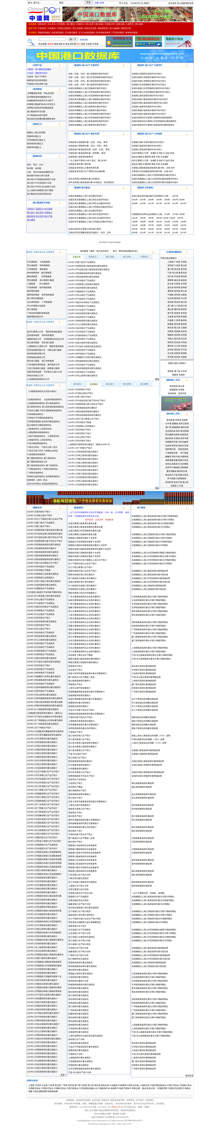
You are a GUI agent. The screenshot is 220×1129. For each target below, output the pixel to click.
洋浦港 (170, 320)
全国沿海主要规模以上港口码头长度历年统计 (88, 199)
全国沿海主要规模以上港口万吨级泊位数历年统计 (90, 207)
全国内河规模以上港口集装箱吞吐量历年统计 (88, 121)
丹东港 (177, 276)
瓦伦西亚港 (170, 431)
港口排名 (127, 257)
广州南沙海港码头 (35, 473)
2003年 (143, 199)
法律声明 (130, 1100)
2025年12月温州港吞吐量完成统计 (42, 918)
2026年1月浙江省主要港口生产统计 (83, 419)
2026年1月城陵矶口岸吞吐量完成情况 (84, 357)
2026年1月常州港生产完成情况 (81, 280)
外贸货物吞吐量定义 (36, 140)
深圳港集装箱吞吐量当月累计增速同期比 (150, 622)
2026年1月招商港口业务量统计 (81, 426)
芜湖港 (177, 331)
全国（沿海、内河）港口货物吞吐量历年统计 (88, 74)
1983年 (151, 218)
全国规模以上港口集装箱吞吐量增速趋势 (150, 571)
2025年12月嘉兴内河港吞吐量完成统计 (44, 1038)
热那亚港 (184, 434)
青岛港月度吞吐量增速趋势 (144, 666)
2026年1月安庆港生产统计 (79, 440)
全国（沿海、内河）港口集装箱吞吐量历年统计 (89, 81)
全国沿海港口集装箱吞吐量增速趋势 (148, 761)
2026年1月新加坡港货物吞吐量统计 (83, 411)
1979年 (175, 214)
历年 (109, 232)
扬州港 (184, 324)
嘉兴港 (170, 287)
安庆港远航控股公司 (36, 350)
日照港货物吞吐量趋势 (142, 842)
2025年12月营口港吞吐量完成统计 (83, 481)
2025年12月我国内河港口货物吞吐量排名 (45, 940)
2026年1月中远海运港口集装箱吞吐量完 (45, 534)
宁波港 (51, 1085)
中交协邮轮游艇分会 (88, 1088)
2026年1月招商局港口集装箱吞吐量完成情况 (87, 266)
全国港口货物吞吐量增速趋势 (145, 754)
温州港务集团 (45, 287)
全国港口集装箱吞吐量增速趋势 (146, 750)
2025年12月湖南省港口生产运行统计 (43, 823)
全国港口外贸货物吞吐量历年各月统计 (149, 84)
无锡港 (184, 357)
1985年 (166, 218)
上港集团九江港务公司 (37, 346)
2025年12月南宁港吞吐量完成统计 (42, 1002)
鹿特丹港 (185, 427)
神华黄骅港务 (33, 273)
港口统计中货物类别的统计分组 (41, 179)
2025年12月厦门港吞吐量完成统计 (42, 958)
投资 (83, 44)
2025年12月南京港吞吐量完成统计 (42, 1009)
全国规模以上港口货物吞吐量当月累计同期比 (152, 538)
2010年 (143, 203)
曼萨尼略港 (171, 471)
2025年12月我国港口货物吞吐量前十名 (44, 976)
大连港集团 (45, 262)
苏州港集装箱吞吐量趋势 (143, 805)
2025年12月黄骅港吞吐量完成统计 (42, 1049)
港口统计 (78, 384)
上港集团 (31, 284)
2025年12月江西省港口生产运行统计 (43, 812)
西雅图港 (174, 389)
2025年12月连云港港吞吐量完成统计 (43, 1024)
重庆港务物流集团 (54, 332)
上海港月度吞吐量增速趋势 (144, 681)
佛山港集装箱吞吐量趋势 (143, 783)
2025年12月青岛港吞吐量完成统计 (42, 980)
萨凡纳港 (171, 478)
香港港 (170, 371)
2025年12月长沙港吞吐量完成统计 (83, 470)
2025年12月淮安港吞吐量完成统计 (42, 1053)
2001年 (175, 196)
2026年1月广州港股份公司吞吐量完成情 (45, 720)
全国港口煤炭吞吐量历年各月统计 (147, 146)
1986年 (172, 218)
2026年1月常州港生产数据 (79, 422)
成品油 (135, 157)
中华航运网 (135, 1088)
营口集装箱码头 (53, 403)
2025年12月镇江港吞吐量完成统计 (83, 463)
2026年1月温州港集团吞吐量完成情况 (84, 368)
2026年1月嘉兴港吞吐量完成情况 (82, 343)
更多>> (64, 1075)
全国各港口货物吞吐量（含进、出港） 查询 (87, 142)
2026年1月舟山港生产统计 (79, 437)
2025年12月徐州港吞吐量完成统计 (42, 892)
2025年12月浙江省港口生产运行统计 (43, 797)
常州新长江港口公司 (53, 372)
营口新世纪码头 (34, 407)
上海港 (170, 262)
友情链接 (70, 1100)
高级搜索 (84, 39)
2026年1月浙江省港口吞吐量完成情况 (43, 581)
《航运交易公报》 (148, 1088)
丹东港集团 (32, 262)
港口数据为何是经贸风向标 (39, 194)
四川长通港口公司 (35, 332)
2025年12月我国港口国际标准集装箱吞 (44, 962)
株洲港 (184, 353)
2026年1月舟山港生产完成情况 (81, 295)
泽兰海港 (184, 453)
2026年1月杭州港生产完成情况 (81, 317)
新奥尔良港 (183, 460)
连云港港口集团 (47, 280)
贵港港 (177, 313)
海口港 (184, 302)
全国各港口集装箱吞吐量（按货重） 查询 (86, 153)
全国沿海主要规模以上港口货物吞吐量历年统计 (89, 99)
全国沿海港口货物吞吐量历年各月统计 (149, 77)
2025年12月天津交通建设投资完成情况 (44, 735)
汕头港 (170, 298)
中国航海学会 (104, 1088)
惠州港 (177, 298)
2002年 (135, 199)
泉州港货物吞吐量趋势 (142, 864)
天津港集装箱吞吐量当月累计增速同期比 (150, 604)
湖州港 (177, 349)
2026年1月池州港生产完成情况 (81, 350)
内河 (173, 168)
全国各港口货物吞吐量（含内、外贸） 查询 (87, 146)
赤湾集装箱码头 (53, 476)
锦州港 (184, 276)
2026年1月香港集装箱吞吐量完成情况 (84, 273)
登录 (102, 3)
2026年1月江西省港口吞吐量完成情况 (43, 596)
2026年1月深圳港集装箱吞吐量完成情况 (45, 698)
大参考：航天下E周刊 (36, 76)
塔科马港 (176, 456)
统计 (79, 44)
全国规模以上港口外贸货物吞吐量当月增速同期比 (154, 560)
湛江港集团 (32, 309)
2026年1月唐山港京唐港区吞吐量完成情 (45, 702)
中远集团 (113, 1085)
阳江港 (184, 306)
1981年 (135, 218)
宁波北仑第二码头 (49, 447)
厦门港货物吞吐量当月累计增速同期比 (149, 640)
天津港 (95, 44)
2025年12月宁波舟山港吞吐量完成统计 (44, 995)
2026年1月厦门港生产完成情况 (81, 262)
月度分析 (76, 257)
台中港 (184, 371)
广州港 (177, 262)
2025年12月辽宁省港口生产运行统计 (43, 771)
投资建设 (94, 384)
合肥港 (170, 331)
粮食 (153, 157)
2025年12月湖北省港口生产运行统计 (43, 819)
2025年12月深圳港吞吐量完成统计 (42, 943)
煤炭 (56, 44)
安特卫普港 (184, 423)
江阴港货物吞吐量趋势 (142, 853)
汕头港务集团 (33, 302)
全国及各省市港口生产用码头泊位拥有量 (86, 171)
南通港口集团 (53, 368)
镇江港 (177, 327)
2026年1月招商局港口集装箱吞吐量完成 (45, 530)
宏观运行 (93, 257)
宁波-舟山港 (173, 273)
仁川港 (180, 486)
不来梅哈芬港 (171, 453)
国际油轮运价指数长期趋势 (144, 724)
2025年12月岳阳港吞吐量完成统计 (83, 477)
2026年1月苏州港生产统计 (79, 429)
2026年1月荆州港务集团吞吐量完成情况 (45, 705)
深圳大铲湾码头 (34, 484)
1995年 (135, 225)
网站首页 (190, 3)
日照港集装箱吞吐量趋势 (143, 838)
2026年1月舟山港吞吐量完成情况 (82, 375)
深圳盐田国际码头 (50, 484)
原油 (67, 44)
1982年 (143, 218)
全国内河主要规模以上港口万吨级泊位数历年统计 (90, 222)
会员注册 (96, 1100)
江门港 (177, 306)
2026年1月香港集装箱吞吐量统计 (82, 408)
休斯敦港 (184, 456)
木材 (158, 157)
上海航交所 (144, 1085)
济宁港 (184, 349)
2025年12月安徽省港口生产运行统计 (43, 815)
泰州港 (177, 324)
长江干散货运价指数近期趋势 (145, 699)
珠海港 (170, 302)
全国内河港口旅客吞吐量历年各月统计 (149, 114)
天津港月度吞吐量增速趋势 (144, 670)
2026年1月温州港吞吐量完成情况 (82, 288)
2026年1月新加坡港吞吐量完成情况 (83, 277)
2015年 (183, 203)
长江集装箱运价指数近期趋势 (145, 703)
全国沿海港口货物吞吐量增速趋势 (147, 765)
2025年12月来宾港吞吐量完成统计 (42, 1028)
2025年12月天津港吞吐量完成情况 (42, 738)
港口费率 (144, 384)
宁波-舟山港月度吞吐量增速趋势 (146, 677)
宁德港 (170, 295)
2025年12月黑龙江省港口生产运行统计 (44, 841)
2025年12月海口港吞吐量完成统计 (42, 1068)
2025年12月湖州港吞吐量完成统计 (42, 1057)
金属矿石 (154, 153)
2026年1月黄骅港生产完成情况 (81, 291)
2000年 (175, 225)
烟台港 (177, 280)
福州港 (177, 287)
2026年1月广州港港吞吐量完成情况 (42, 724)
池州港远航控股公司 (36, 353)
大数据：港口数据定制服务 (39, 69)
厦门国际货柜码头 (35, 458)
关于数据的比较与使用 (37, 115)
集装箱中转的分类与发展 (38, 175)
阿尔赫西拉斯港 (172, 434)
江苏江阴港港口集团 (36, 368)
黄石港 (177, 338)
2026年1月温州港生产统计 (79, 389)
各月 (103, 232)
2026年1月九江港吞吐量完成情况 (82, 324)
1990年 (151, 222)
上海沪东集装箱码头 (36, 436)
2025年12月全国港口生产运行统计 (42, 848)
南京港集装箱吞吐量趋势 (143, 827)
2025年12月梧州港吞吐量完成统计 (42, 903)
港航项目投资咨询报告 (37, 80)
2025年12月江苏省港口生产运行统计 (43, 786)
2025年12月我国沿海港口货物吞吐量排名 (45, 954)
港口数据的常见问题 (36, 111)
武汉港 (184, 338)
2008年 (182, 199)
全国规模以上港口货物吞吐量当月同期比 (150, 545)
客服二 (147, 1107)
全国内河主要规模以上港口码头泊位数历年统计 (89, 218)
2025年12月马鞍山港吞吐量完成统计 (43, 1013)
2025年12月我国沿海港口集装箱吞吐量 (44, 911)
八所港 (177, 320)
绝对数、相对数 (34, 168)
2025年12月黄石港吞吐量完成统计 (42, 1046)
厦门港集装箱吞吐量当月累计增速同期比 (150, 637)
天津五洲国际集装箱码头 (51, 410)
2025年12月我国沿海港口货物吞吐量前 (44, 987)
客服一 (141, 1107)
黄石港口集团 (48, 342)
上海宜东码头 (46, 429)
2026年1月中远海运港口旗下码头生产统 (45, 537)
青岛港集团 (32, 280)
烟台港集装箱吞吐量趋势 (143, 871)
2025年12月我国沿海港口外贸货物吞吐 (44, 932)
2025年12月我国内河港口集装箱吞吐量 (44, 896)
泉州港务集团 (48, 295)
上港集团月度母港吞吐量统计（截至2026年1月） (90, 444)
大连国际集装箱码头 (36, 403)
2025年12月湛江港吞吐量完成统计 (83, 474)
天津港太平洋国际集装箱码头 (40, 418)
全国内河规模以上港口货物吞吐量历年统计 (87, 110)
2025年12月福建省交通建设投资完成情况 (45, 731)
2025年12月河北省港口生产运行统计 (43, 779)
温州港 (184, 287)
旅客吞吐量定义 (34, 147)
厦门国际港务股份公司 (37, 462)
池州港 (177, 335)
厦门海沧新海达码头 (36, 465)
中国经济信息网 (175, 1088)
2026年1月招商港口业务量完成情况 (83, 284)
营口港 (170, 276)
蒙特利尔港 (182, 471)
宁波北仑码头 (33, 447)
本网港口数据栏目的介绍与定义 (41, 104)
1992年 (167, 222)
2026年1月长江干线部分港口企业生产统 (45, 519)
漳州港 (177, 295)
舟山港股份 (44, 284)
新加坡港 (174, 386)
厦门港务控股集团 (35, 298)
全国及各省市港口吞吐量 (79, 164)
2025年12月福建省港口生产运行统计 (43, 793)
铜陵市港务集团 (56, 346)
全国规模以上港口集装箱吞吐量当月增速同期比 (153, 523)
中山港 (184, 298)
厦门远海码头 (52, 465)
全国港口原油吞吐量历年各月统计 (147, 149)
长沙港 (170, 353)
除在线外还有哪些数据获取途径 (41, 119)
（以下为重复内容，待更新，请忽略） (149, 893)
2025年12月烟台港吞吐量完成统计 (42, 888)
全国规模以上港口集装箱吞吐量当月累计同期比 (153, 519)
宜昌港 (184, 346)
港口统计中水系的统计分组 (39, 183)
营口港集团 (32, 265)
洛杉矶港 (172, 393)
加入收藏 (181, 3)
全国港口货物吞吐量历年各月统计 (147, 74)
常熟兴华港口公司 (35, 375)
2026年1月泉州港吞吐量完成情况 (82, 313)
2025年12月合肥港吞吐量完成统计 (42, 1061)
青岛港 (177, 269)
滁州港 (184, 320)
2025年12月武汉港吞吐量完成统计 (42, 899)
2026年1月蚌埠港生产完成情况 (81, 354)
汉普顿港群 (181, 478)
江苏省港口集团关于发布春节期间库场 (44, 592)
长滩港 (181, 389)
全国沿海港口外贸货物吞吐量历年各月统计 (151, 88)
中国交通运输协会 (158, 1085)
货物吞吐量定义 (34, 136)
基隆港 (175, 375)
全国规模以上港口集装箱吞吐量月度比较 (150, 574)
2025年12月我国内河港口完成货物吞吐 (44, 874)
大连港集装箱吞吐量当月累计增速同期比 (150, 596)
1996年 (143, 225)
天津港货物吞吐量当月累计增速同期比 (149, 607)
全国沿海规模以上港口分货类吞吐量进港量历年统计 (155, 179)
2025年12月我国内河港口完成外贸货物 (44, 863)
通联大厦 (98, 1110)
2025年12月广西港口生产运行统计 (42, 808)
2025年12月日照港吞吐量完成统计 (42, 969)
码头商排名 (109, 182)
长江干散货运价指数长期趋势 (145, 706)
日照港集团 (46, 276)
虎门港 (170, 306)
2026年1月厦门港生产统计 (79, 397)
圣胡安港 (169, 482)
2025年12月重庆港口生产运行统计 (42, 837)
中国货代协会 (47, 1088)
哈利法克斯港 (171, 464)
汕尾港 (184, 295)
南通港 (170, 324)
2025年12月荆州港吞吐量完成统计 (42, 1035)
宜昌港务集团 (33, 335)
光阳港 (173, 486)
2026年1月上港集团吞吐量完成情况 (42, 709)
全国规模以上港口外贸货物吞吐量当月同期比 (152, 563)
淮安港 (177, 357)
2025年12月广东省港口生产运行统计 (43, 804)
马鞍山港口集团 (54, 350)
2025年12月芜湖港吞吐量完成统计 (42, 907)
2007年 (175, 199)
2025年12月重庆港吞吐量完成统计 (83, 459)
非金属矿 (165, 157)
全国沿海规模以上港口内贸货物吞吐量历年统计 (89, 95)
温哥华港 (182, 393)
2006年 (167, 199)
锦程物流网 (53, 1091)
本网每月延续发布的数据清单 (40, 108)
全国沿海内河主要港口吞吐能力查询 (84, 229)
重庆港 (170, 346)
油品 (168, 153)
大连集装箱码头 (34, 399)
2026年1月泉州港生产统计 (79, 433)
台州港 (184, 284)
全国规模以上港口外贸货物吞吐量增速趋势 (151, 578)
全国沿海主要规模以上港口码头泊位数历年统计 (89, 203)
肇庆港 (177, 309)
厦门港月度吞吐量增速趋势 (144, 684)
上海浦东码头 (33, 429)
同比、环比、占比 (35, 164)
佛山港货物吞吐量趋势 (142, 787)
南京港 (170, 327)
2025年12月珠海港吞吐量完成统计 (83, 452)
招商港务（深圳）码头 (37, 480)
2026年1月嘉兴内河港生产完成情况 (83, 302)
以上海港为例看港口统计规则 (40, 190)
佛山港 (170, 309)
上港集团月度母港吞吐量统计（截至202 (45, 713)
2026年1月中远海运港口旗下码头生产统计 (86, 400)
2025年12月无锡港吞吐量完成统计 (42, 914)
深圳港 (170, 265)
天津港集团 (32, 269)
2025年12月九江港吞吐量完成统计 (42, 1031)
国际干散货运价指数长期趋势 (145, 728)
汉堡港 (168, 445)
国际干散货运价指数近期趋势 (145, 721)
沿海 (168, 168)
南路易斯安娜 (171, 460)
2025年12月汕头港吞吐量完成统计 (42, 951)
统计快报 (110, 257)
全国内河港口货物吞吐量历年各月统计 (149, 81)
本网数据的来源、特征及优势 (41, 93)
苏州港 (184, 269)
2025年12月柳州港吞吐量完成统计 (42, 1020)
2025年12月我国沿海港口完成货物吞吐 (44, 852)
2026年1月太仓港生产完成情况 (81, 310)
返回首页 (189, 1075)
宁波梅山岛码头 (51, 450)
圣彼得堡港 (183, 449)
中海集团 (122, 1085)
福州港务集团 (33, 291)
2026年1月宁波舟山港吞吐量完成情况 (84, 346)
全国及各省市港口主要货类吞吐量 (83, 168)
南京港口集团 (33, 361)
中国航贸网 (162, 1088)
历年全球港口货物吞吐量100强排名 (84, 179)
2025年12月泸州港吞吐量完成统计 (42, 1017)
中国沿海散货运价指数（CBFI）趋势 (148, 739)
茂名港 (177, 302)
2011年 (151, 203)
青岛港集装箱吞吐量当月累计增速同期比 (150, 611)
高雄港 (182, 375)
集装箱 (51, 44)
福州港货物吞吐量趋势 (142, 886)
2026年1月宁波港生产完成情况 (81, 299)
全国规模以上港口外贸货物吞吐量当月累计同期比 (154, 556)
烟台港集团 (46, 273)
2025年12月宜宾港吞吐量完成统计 (42, 881)
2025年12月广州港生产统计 (80, 448)
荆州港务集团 (48, 335)
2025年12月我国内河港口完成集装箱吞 (44, 867)
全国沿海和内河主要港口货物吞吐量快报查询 (152, 117)
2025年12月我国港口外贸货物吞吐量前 (44, 965)
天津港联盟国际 (34, 421)
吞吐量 (73, 44)
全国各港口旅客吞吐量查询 (80, 157)
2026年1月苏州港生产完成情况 (81, 372)
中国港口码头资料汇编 (37, 84)
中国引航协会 (72, 1088)
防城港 (184, 316)
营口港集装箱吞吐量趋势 (143, 816)
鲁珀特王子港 (171, 475)
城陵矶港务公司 (34, 339)
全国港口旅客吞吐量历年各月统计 (147, 106)
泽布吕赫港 (183, 442)
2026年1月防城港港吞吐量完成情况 (83, 361)
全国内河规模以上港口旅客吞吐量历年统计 (87, 125)
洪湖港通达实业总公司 (54, 339)
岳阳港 (177, 353)
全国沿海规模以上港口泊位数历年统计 (85, 196)
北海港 (170, 316)
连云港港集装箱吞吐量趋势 (144, 794)
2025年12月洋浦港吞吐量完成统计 (42, 885)
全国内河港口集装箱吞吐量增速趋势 (148, 772)
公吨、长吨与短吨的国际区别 (40, 172)
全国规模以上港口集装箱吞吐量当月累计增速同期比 (155, 516)
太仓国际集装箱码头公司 (38, 379)
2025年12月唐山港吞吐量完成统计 (42, 929)
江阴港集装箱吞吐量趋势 (143, 849)
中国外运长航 (133, 1085)
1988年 (135, 222)
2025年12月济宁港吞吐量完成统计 (42, 1042)
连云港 (170, 284)
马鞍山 (170, 338)
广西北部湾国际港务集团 (38, 313)
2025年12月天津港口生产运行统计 (42, 775)
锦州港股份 (45, 265)
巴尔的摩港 (183, 464)
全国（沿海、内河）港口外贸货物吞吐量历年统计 (90, 77)
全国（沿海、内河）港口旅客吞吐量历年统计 (88, 84)
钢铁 (140, 157)
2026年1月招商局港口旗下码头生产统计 (85, 404)
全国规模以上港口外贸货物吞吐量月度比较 (151, 582)
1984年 (159, 218)
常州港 (170, 357)
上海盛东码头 (33, 440)
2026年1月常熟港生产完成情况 (81, 306)
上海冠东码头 (46, 440)
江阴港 (184, 327)
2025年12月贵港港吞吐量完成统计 (42, 1072)
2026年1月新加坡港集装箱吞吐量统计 (84, 415)
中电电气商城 (123, 1088)
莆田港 (170, 291)
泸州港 (184, 342)
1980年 (182, 214)
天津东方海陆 (33, 410)
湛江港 (184, 291)
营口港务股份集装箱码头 (53, 407)
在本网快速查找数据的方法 (39, 97)
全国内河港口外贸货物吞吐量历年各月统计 (151, 92)
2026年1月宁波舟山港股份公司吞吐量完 (45, 716)
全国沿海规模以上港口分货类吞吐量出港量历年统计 (155, 182)
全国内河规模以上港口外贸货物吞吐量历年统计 (89, 114)
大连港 (89, 44)
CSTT (129, 1124)
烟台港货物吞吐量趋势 (142, 875)
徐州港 (170, 349)
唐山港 (184, 265)
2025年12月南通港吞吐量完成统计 (42, 998)
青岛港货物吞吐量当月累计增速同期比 (149, 615)
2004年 (151, 199)
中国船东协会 (34, 1088)
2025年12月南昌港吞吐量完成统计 (42, 1006)
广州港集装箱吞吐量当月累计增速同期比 (150, 629)
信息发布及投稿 (83, 1100)
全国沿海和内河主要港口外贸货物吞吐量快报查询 (154, 121)
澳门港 (177, 371)
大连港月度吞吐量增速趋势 (144, 673)
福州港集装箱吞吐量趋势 (143, 882)
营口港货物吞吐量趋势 (142, 820)
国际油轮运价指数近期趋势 (144, 717)
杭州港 (184, 335)
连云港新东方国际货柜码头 (39, 425)
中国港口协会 (185, 1085)
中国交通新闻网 (40, 1091)
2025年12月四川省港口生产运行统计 (43, 834)
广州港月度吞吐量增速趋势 (144, 692)
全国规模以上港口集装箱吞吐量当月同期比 (151, 527)
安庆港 (184, 331)
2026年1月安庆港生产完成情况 (81, 365)
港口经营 (127, 384)
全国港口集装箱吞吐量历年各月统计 (148, 95)
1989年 (143, 222)
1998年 (159, 225)
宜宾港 (177, 342)
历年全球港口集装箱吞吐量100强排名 (85, 182)
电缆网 (114, 1088)
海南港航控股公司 (35, 316)
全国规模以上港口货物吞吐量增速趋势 (149, 585)
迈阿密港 (184, 467)
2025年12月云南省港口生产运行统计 (43, 830)
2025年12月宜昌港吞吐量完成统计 (83, 484)
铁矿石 (62, 44)
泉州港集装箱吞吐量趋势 (143, 860)
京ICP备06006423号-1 (133, 1120)
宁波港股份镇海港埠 (36, 454)
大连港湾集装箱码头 (53, 399)
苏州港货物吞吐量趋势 (142, 809)
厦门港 (170, 269)
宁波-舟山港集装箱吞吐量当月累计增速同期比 (152, 655)
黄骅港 (170, 280)
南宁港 (170, 313)
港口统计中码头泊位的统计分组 (41, 186)
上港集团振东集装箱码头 (38, 432)
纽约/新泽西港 (182, 431)
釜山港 (181, 386)
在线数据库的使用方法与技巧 (40, 100)
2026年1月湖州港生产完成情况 (81, 339)
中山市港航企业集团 (36, 306)
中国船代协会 (60, 1088)
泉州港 (177, 291)
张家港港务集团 (34, 372)
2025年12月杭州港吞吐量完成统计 (42, 1064)
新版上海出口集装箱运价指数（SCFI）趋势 (151, 735)
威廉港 (168, 456)
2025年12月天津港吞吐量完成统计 (42, 925)
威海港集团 (32, 276)
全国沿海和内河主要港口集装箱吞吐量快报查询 (153, 125)
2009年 (135, 203)
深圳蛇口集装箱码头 (36, 476)
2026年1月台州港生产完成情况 (81, 332)
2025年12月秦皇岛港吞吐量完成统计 (43, 984)
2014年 (175, 203)
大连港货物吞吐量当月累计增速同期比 (149, 600)
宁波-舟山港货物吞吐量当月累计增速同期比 (151, 659)
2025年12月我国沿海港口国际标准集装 (44, 991)
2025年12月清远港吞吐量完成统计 (42, 973)
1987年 (180, 218)
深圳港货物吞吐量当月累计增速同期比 (149, 626)
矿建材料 (147, 157)
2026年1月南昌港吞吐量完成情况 (82, 320)
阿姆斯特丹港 (171, 442)
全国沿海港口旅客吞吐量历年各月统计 (149, 110)
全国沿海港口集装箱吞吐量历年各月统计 (150, 99)
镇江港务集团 (48, 361)
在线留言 (105, 1100)
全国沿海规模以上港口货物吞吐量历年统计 (87, 88)
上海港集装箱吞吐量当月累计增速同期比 (150, 648)
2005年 (159, 199)
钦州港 (177, 316)
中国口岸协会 (173, 1085)
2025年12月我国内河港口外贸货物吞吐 (44, 921)
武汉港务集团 (33, 342)
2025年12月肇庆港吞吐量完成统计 (83, 466)
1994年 (183, 222)
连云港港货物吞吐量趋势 (143, 798)
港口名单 (102, 160)
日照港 (177, 284)
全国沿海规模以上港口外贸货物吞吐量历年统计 (89, 92)
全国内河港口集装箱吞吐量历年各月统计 (150, 103)
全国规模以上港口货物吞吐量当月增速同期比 (152, 542)
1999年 (167, 225)
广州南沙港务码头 (50, 469)
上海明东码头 (53, 436)
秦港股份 (44, 269)
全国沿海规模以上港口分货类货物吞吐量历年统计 (154, 175)
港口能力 (110, 384)
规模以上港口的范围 (36, 132)
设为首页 (172, 3)
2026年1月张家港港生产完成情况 (82, 335)
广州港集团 (47, 302)
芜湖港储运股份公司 (36, 357)
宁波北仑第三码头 (35, 450)
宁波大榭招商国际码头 (37, 443)
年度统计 (144, 257)
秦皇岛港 (183, 273)
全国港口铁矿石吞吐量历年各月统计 (148, 142)
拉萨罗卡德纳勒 (172, 467)
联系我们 (150, 1100)
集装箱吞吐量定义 (35, 143)
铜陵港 (170, 335)
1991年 (159, 222)
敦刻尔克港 (183, 445)
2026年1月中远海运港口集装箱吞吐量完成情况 (88, 269)
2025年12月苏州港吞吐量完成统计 (42, 936)
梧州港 (184, 309)
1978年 (167, 214)
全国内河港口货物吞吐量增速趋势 (147, 776)
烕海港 (184, 280)
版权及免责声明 (117, 1100)
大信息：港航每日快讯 (37, 73)
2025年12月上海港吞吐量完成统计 (42, 947)
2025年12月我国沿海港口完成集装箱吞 (44, 856)
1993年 (175, 222)
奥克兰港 (178, 482)
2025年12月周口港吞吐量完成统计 (83, 455)
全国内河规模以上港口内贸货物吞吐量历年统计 (89, 117)
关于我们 (140, 1100)
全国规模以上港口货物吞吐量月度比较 (149, 589)
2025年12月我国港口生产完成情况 (42, 845)
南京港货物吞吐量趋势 (142, 831)
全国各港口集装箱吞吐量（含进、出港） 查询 (88, 149)
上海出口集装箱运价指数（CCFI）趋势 (149, 743)
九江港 (177, 346)
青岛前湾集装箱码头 (51, 421)
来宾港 (184, 313)
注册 (96, 3)
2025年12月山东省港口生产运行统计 (43, 782)
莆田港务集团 (33, 295)
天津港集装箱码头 (35, 414)
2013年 (167, 203)
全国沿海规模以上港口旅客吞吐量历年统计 (87, 106)
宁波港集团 (32, 287)
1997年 (151, 225)
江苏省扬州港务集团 (36, 364)
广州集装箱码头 (34, 469)
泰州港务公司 (53, 364)
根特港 (175, 445)
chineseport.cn (104, 1124)
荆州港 (170, 342)
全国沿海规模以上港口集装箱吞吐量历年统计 (88, 103)
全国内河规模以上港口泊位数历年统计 (85, 210)
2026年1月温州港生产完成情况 (81, 328)
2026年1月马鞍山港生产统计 (80, 393)
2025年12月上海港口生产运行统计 (42, 790)
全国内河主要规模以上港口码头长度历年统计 (88, 214)
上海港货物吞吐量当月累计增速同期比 (149, 651)
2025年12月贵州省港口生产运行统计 (43, 826)
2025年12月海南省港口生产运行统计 (43, 801)
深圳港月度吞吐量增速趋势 (144, 688)
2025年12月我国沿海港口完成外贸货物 (44, 859)
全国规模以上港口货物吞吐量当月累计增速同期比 (154, 534)
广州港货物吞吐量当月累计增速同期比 (149, 633)
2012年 (159, 203)
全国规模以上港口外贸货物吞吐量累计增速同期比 (154, 553)
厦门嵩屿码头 (50, 458)
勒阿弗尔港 (170, 449)
